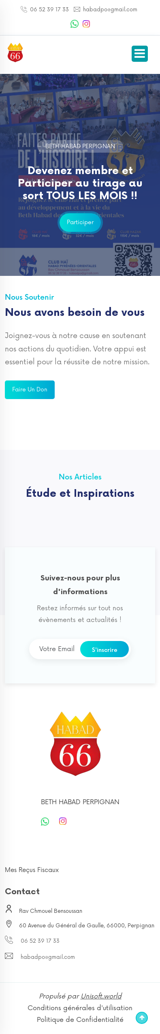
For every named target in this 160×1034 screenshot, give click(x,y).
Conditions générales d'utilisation (80, 1008)
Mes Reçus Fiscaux (32, 870)
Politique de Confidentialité (80, 1020)
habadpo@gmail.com (109, 9)
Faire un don (29, 389)
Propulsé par (80, 996)
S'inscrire (104, 650)
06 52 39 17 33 (48, 9)
